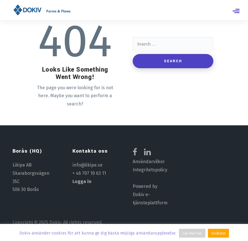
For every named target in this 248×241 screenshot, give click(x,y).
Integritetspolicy (150, 170)
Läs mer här (192, 233)
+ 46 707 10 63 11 (89, 173)
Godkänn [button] (218, 233)
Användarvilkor (149, 161)
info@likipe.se (87, 165)
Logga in (81, 181)
